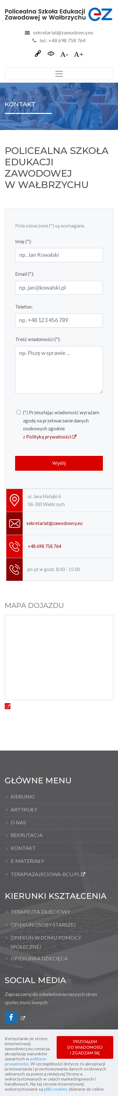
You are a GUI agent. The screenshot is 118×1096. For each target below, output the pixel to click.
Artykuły (24, 809)
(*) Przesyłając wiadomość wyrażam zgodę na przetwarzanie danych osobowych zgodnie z (61, 425)
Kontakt (23, 848)
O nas (18, 822)
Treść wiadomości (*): (38, 339)
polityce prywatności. (25, 1061)
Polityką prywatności (51, 436)
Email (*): (24, 274)
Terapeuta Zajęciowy (40, 912)
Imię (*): (23, 241)
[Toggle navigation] (59, 74)
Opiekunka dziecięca (39, 958)
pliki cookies (56, 1089)
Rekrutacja (27, 835)
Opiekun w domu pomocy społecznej (45, 942)
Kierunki (23, 796)
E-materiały (27, 861)
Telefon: (24, 306)
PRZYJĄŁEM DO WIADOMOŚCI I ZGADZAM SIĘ (85, 1047)
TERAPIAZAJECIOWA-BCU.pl (47, 875)
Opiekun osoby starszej (43, 925)
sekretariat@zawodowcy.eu (63, 32)
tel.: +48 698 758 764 (59, 40)
